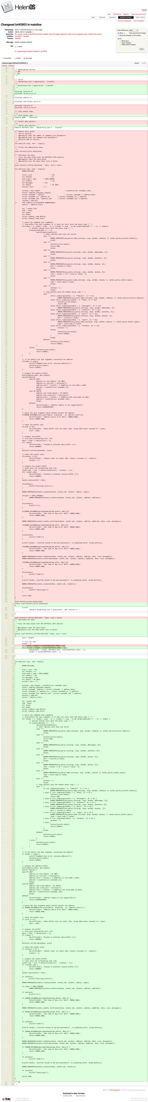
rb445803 (11, 65)
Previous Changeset (124, 21)
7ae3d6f (26, 36)
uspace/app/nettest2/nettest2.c (29, 51)
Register (126, 14)
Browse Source (126, 17)
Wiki (93, 17)
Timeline (102, 17)
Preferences (117, 14)
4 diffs (44, 51)
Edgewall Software (23, 1100)
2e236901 (18, 36)
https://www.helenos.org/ (138, 1100)
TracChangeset (115, 1090)
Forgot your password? (138, 14)
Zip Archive (80, 1096)
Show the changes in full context (129, 35)
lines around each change (135, 33)
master (19, 34)
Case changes (126, 43)
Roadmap (112, 17)
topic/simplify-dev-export (92, 34)
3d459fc (18, 38)
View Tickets (140, 17)
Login (109, 14)
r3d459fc (4, 65)
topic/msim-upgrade (75, 34)
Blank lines (125, 41)
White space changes (129, 45)
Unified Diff (67, 1096)
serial (25, 34)
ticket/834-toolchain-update (38, 34)
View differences (122, 30)
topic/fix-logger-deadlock (58, 34)
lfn (16, 34)
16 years (35, 30)
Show (120, 33)
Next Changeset (139, 21)
